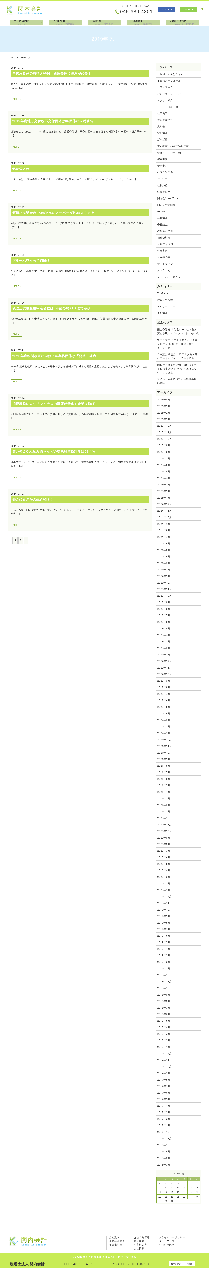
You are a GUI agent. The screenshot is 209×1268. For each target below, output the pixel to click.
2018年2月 (163, 1040)
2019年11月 (164, 903)
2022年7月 (163, 693)
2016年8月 (163, 1158)
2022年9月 (163, 680)
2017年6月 (163, 1092)
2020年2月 (163, 883)
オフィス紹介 (165, 87)
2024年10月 (164, 517)
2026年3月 (163, 406)
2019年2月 (163, 962)
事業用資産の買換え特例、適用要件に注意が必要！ (51, 73)
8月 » (196, 1173)
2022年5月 (163, 707)
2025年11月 (164, 432)
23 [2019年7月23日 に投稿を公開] (166, 1197)
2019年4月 (163, 948)
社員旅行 (162, 185)
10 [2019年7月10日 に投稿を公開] (172, 1188)
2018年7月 (163, 1007)
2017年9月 (163, 1073)
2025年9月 (163, 445)
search (202, 9)
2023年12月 (164, 582)
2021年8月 (163, 765)
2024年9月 (163, 523)
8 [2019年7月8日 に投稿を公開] (159, 1188)
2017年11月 (164, 1060)
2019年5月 (163, 942)
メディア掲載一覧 (167, 106)
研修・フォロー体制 (169, 152)
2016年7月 (163, 1164)
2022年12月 (164, 661)
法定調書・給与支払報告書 (173, 146)
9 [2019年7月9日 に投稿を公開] (165, 1188)
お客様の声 (163, 257)
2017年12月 (164, 1053)
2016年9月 (163, 1151)
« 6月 (160, 1173)
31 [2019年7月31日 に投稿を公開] (172, 1201)
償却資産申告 (165, 120)
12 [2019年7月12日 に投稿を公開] (184, 1188)
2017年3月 (163, 1112)
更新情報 (162, 313)
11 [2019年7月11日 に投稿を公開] (178, 1188)
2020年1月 (163, 890)
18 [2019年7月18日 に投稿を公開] (178, 1192)
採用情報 (143, 22)
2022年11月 (164, 667)
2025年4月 (163, 478)
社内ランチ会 (165, 172)
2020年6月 (163, 857)
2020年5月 (163, 863)
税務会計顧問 (165, 231)
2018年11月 (164, 981)
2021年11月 (164, 746)
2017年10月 (164, 1066)
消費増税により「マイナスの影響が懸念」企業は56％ (54, 404)
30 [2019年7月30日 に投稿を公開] (166, 1201)
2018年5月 (163, 1020)
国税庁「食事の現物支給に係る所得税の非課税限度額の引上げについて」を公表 (177, 368)
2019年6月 (163, 935)
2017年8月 (163, 1079)
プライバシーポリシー (170, 276)
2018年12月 (164, 975)
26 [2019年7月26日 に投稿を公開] (184, 1197)
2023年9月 (163, 602)
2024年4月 (163, 556)
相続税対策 (163, 237)
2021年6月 (163, 778)
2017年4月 (163, 1105)
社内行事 (162, 178)
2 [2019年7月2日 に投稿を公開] (165, 1183)
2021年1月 (163, 811)
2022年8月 (163, 687)
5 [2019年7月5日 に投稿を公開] (184, 1183)
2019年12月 (164, 896)
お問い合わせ (167, 1244)
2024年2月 (163, 569)
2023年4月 (163, 635)
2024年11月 (164, 510)
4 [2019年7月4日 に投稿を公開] (178, 1183)
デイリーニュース (167, 306)
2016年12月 (164, 1132)
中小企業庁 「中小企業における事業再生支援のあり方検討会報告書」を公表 (177, 344)
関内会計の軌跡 (166, 205)
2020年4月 (163, 870)
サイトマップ (165, 263)
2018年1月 (163, 1047)
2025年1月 (163, 497)
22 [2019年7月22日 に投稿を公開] (160, 1197)
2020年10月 (164, 831)
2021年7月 (163, 772)
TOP (12, 58)
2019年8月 (163, 922)
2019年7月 (163, 929)
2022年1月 (163, 733)
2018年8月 (163, 1001)
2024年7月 (163, 537)
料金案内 (104, 22)
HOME (161, 211)
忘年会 (161, 126)
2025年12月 (164, 425)
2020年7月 (163, 850)
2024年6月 (163, 543)
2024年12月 (164, 504)
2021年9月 (163, 759)
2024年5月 (163, 550)
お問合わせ (182, 22)
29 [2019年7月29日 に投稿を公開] (160, 1201)
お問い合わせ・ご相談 (181, 1264)
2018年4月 (163, 1027)
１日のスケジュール (169, 80)
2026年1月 (163, 419)
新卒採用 (162, 139)
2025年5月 (163, 471)
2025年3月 (163, 484)
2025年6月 (163, 465)
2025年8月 (163, 452)
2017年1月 (163, 1125)
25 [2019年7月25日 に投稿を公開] (178, 1197)
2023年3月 (163, 641)
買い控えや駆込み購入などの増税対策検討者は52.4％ (53, 451)
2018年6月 (163, 1014)
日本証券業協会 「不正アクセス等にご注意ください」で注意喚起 (177, 356)
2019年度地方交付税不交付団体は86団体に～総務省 (52, 121)
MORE (16, 99)
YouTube (162, 293)
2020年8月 (163, 844)
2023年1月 (163, 654)
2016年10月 (164, 1145)
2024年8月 (163, 530)
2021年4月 (163, 792)
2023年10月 (164, 595)
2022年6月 (163, 700)
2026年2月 (163, 412)
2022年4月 (163, 713)
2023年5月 (163, 628)
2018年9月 (163, 994)
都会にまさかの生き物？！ (33, 499)
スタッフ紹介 (165, 100)
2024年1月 (163, 576)
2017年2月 (163, 1118)
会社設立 (162, 224)
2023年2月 (163, 648)
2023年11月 (164, 589)
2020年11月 (164, 824)
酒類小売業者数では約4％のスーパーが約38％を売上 (53, 213)
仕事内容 (162, 113)
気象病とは (20, 169)
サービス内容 (26, 22)
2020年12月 (164, 818)
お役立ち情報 (165, 244)
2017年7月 (163, 1086)
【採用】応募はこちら (170, 74)
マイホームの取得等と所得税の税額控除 (177, 381)
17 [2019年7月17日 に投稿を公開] (172, 1192)
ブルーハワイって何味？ (31, 261)
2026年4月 (163, 399)
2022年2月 (163, 726)
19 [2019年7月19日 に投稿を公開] (184, 1192)
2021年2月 (163, 805)
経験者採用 (163, 191)
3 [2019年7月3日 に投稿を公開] (172, 1183)
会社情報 (65, 22)
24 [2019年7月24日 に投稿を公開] (172, 1197)
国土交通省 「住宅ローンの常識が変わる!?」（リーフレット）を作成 (178, 331)
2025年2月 (163, 491)
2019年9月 (163, 916)
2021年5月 (163, 785)
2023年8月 (163, 608)
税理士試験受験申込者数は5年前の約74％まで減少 (51, 308)
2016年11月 (164, 1138)
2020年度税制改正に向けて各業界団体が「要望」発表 (54, 356)
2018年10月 (164, 988)
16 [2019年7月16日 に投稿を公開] (166, 1192)
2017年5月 (163, 1099)
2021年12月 (164, 739)
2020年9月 (163, 837)
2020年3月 (163, 877)
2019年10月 (164, 909)
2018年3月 (163, 1033)
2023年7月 (163, 615)
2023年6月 (163, 622)
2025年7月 (163, 458)
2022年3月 (163, 720)
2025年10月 (164, 438)
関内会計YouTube (167, 198)
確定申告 (162, 159)
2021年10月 (164, 752)
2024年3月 (163, 563)
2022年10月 (164, 674)
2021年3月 (163, 798)
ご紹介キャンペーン (169, 93)
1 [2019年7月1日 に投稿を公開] (159, 1183)
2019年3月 (163, 955)
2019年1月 (163, 968)
